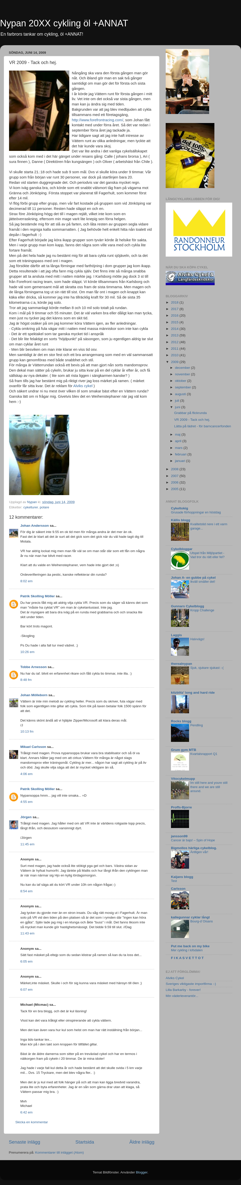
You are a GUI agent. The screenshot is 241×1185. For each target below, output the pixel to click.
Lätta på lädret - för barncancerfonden (202, 426)
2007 (175, 476)
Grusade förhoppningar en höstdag (196, 512)
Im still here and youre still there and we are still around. (208, 787)
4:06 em (26, 774)
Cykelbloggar (182, 549)
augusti (181, 394)
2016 (175, 315)
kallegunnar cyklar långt (190, 917)
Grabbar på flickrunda (190, 413)
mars (179, 448)
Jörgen (26, 817)
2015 (175, 322)
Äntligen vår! (199, 852)
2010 (175, 355)
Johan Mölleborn (33, 695)
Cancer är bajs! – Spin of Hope (193, 840)
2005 (175, 489)
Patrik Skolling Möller (37, 596)
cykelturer (30, 507)
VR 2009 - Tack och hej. (192, 420)
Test (174, 881)
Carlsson (178, 889)
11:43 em (27, 933)
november (183, 374)
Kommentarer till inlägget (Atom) (59, 1152)
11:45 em (27, 844)
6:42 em (26, 1112)
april (178, 441)
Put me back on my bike (190, 946)
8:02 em (26, 581)
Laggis (176, 635)
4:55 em (26, 802)
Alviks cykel (83, 386)
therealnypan (181, 664)
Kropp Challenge (202, 610)
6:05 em (26, 961)
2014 (175, 329)
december (183, 368)
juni (178, 407)
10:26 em (27, 652)
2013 (175, 335)
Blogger (141, 1172)
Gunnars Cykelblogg (187, 606)
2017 (175, 309)
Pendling (196, 725)
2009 (175, 362)
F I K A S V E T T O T (187, 958)
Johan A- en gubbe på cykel (193, 577)
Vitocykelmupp (183, 779)
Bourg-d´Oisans (201, 921)
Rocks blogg (181, 721)
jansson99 (179, 836)
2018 (175, 302)
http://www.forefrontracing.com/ (97, 120)
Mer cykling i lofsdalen (187, 950)
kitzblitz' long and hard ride (193, 692)
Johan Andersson (34, 525)
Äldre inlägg (141, 1142)
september (183, 387)
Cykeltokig (179, 508)
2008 (175, 469)
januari (180, 461)
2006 (175, 482)
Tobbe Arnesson (33, 667)
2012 (175, 342)
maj (178, 434)
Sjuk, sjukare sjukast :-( (206, 668)
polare (44, 507)
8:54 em (26, 891)
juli (177, 400)
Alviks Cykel (175, 978)
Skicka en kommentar (31, 1122)
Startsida (84, 1142)
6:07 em (26, 989)
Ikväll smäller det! (202, 581)
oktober (181, 381)
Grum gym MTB (183, 750)
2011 (175, 348)
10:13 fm (27, 731)
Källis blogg (180, 520)
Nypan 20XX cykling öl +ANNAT (64, 23)
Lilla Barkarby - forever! (183, 990)
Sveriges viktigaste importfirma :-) (191, 984)
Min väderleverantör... (182, 996)
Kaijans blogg (182, 877)
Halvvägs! (197, 639)
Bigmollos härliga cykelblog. (194, 848)
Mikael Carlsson (33, 747)
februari (181, 454)
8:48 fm (26, 680)
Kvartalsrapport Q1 (203, 754)
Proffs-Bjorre (181, 807)
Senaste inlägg (24, 1142)
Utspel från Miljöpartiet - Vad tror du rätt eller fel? (207, 555)
